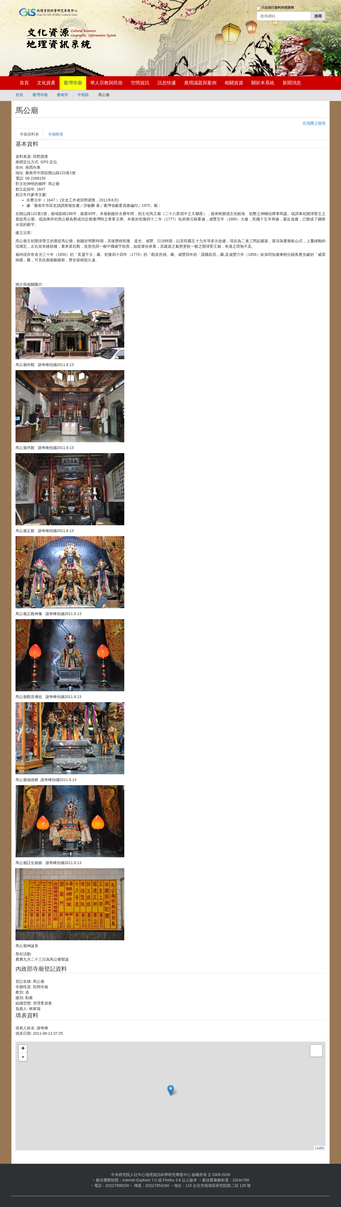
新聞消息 (292, 82)
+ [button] (23, 1049)
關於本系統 (262, 82)
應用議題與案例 (200, 82)
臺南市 (62, 95)
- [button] (23, 1057)
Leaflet (319, 1148)
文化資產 (46, 82)
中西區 (83, 95)
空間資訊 (140, 82)
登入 (249, 24)
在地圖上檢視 (314, 123)
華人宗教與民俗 (106, 82)
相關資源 (234, 82)
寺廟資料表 (29, 134)
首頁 (24, 82)
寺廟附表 (55, 134)
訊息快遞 (166, 82)
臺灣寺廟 (73, 82)
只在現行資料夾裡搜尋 (277, 8)
